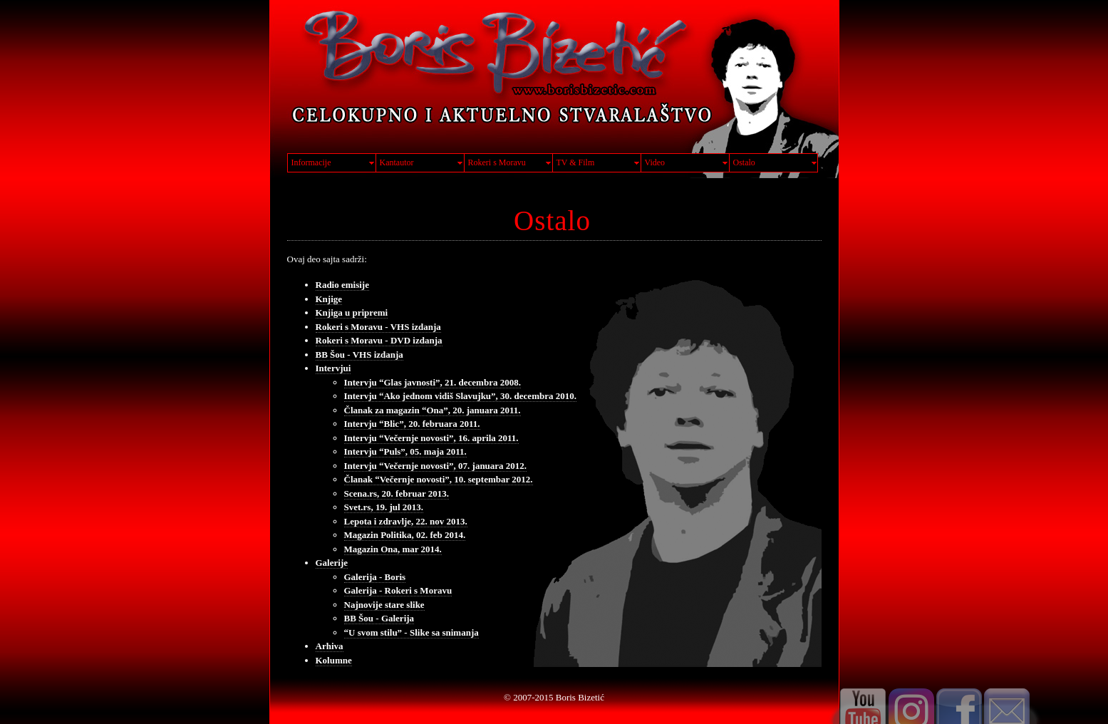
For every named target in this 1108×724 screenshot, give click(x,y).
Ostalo (744, 162)
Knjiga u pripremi (352, 312)
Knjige (329, 299)
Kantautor (397, 162)
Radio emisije (342, 284)
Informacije (311, 162)
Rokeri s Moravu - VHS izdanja (378, 326)
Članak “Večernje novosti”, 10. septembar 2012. (438, 479)
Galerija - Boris (375, 577)
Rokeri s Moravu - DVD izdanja (379, 340)
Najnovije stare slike (384, 604)
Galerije (332, 562)
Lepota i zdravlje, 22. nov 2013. (405, 521)
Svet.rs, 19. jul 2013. (384, 507)
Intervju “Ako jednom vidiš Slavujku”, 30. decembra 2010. (460, 396)
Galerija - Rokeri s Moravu (398, 590)
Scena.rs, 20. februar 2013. (396, 493)
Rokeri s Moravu (497, 162)
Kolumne (334, 660)
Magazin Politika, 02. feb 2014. (405, 534)
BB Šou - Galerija (379, 618)
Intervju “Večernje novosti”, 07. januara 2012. (435, 465)
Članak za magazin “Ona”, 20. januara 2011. (432, 410)
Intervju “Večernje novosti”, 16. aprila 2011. (431, 438)
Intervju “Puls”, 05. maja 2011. (405, 451)
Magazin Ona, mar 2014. (393, 549)
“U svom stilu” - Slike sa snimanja (411, 632)
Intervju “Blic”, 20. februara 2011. (412, 423)
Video (655, 162)
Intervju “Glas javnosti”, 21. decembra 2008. (432, 382)
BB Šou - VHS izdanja (359, 354)
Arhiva (329, 646)
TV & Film (575, 162)
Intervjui (333, 368)
